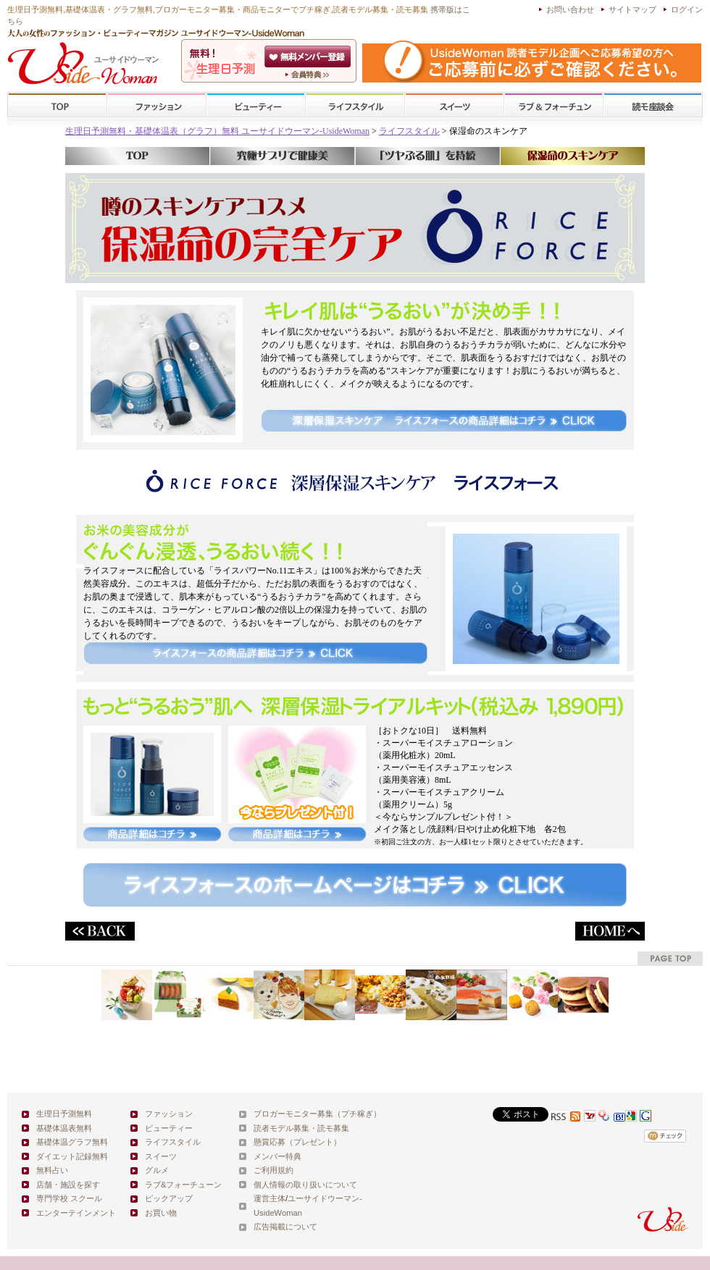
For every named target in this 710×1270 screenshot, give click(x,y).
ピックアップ (169, 1198)
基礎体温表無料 (64, 1128)
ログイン (687, 9)
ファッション (156, 105)
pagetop (670, 958)
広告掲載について (285, 1226)
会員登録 (309, 56)
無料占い (52, 1170)
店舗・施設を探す (68, 1184)
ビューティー (255, 105)
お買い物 (161, 1212)
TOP (57, 105)
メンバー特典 (277, 1156)
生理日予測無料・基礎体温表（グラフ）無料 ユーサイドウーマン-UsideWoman (217, 131)
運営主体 (269, 1198)
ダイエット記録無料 (72, 1156)
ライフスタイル (355, 105)
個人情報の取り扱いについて (305, 1184)
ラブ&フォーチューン (553, 105)
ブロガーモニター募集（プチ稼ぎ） (317, 1113)
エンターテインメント (76, 1212)
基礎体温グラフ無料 (72, 1141)
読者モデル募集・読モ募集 (301, 1128)
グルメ (157, 1170)
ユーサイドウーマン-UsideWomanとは (309, 74)
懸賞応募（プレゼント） (297, 1141)
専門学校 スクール (69, 1198)
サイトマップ (632, 9)
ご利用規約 (273, 1170)
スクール (653, 105)
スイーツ (454, 105)
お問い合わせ (570, 9)
